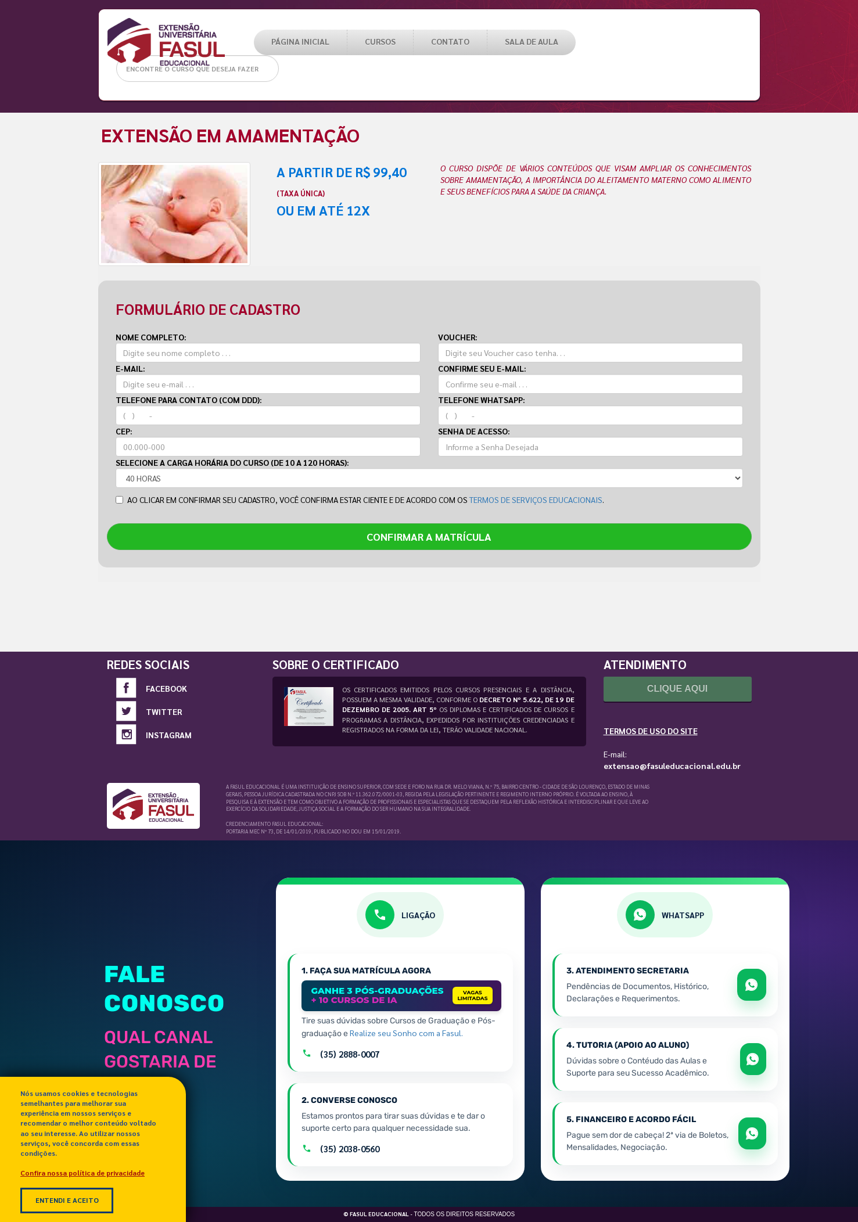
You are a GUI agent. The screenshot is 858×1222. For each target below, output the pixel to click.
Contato (450, 41)
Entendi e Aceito (67, 1200)
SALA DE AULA (531, 41)
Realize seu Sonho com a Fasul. (406, 1032)
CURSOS (380, 41)
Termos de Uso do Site (651, 730)
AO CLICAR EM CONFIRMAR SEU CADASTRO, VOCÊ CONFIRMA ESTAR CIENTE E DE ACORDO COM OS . (360, 499)
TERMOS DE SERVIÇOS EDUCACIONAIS (535, 499)
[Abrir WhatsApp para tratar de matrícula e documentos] (751, 985)
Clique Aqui (677, 688)
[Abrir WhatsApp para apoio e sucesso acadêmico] (753, 1059)
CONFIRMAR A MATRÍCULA (429, 536)
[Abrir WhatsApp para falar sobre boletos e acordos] (752, 1133)
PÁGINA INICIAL (300, 41)
